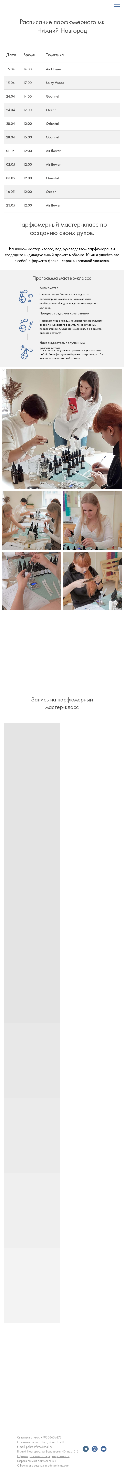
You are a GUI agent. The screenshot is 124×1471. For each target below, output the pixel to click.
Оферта (22, 1456)
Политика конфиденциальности (49, 1456)
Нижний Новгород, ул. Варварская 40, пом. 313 (48, 1451)
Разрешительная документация (36, 1461)
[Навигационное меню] (117, 6)
